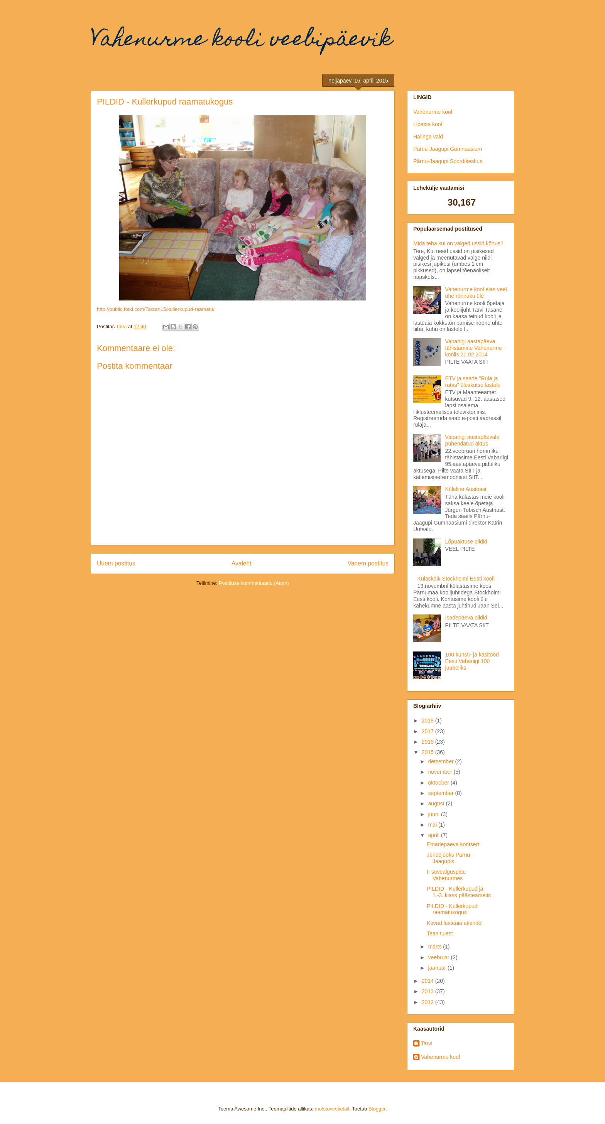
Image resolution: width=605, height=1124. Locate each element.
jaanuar (438, 968)
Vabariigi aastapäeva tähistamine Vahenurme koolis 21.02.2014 (473, 348)
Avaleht (242, 563)
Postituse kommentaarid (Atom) (254, 583)
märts (435, 946)
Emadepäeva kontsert (453, 844)
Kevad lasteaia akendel (455, 923)
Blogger (376, 1109)
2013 (428, 991)
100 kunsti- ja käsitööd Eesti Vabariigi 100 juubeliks (472, 661)
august (437, 803)
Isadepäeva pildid (466, 617)
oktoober (439, 783)
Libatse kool (427, 124)
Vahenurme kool (432, 112)
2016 (428, 742)
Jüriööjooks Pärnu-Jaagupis (449, 858)
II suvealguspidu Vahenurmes (446, 875)
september (441, 793)
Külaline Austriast (466, 489)
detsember (441, 761)
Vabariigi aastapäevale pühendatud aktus (472, 440)
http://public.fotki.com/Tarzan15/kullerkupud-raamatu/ (156, 309)
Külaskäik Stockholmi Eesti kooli (456, 579)
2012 (428, 1002)
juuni (434, 814)
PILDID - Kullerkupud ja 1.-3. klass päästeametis (459, 892)
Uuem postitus (116, 563)
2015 (428, 752)
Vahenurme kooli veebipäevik (241, 40)
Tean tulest (440, 933)
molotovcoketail (332, 1109)
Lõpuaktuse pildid (466, 541)
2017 (428, 731)
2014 (428, 981)
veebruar (439, 957)
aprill (434, 835)
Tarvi (427, 1043)
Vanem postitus (368, 563)
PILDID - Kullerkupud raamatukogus (452, 909)
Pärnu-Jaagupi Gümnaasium (447, 149)
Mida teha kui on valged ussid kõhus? (458, 243)
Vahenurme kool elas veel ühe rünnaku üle (476, 292)
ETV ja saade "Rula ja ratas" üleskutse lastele (473, 381)
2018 (428, 720)
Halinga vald (428, 136)
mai (433, 825)
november (440, 772)
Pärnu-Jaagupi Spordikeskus (447, 161)
